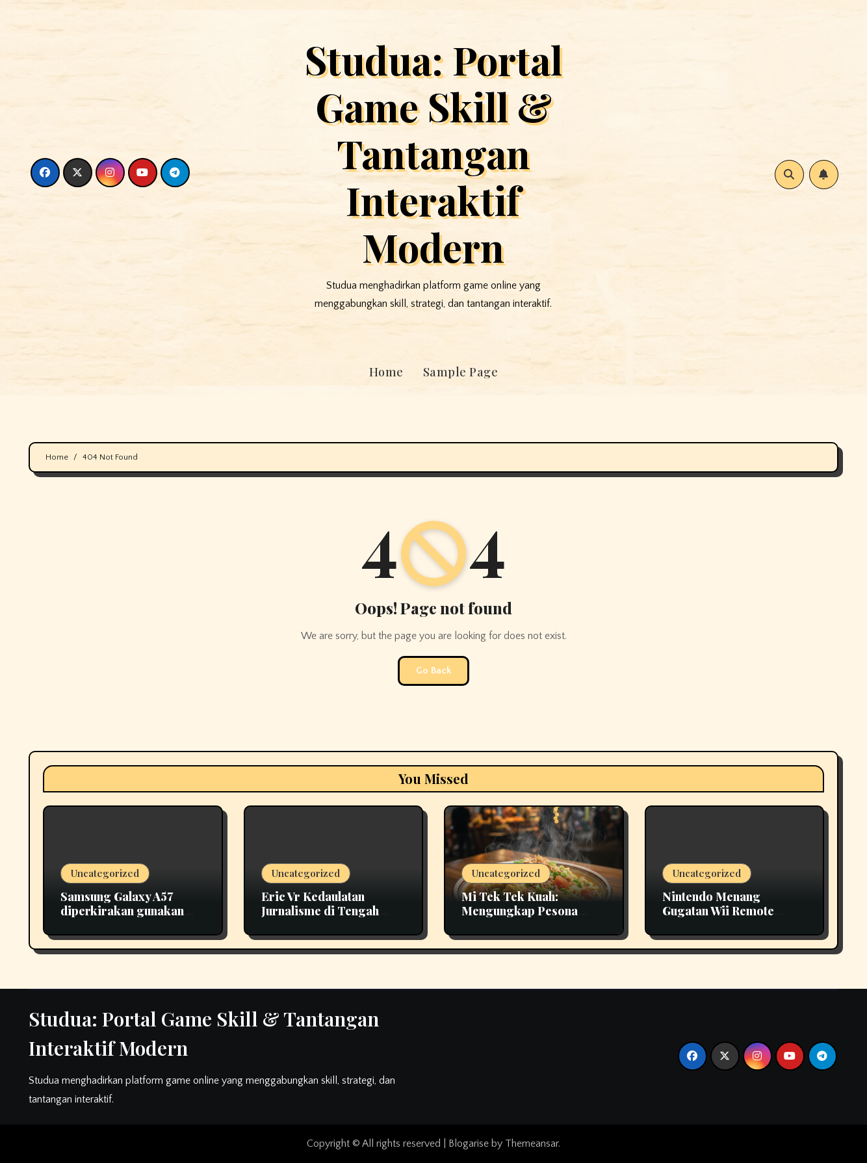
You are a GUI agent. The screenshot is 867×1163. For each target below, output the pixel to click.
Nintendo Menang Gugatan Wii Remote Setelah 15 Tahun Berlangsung (718, 918)
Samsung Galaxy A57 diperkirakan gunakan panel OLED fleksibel (122, 910)
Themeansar (531, 1143)
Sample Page (460, 372)
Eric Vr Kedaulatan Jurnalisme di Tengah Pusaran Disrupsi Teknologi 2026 (320, 918)
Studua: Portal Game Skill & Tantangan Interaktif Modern (433, 152)
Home (386, 372)
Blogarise (468, 1143)
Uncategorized (105, 873)
